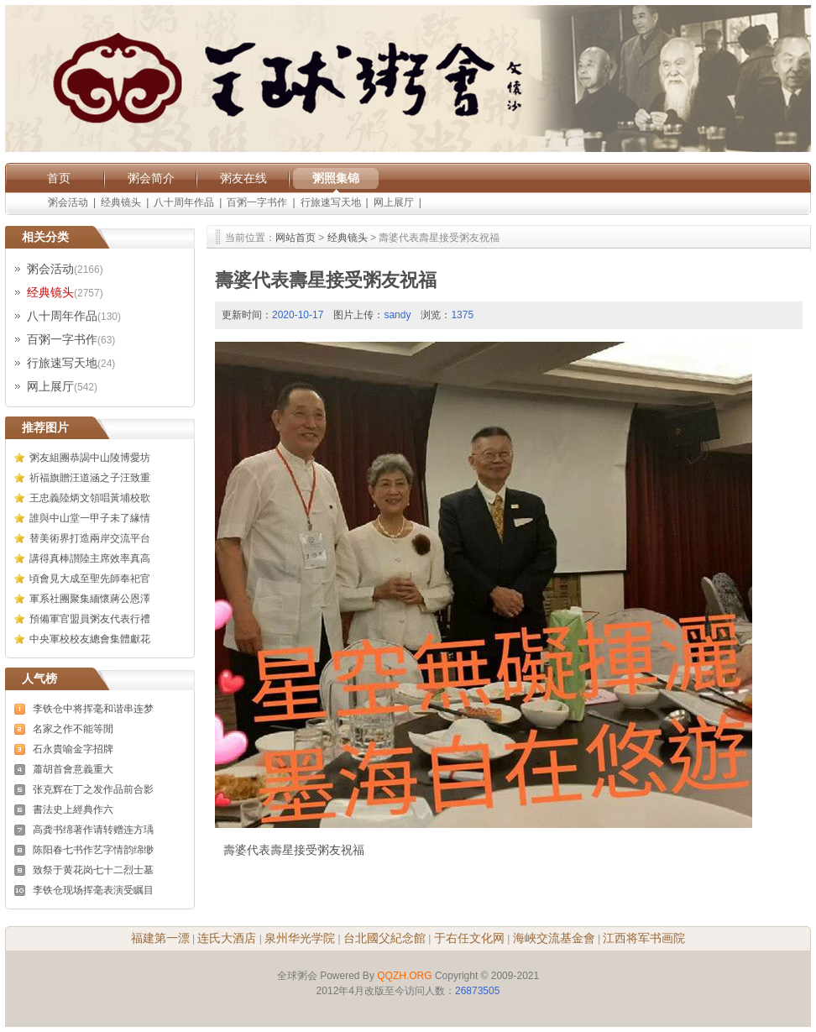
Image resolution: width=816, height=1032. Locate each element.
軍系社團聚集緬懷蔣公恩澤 (89, 599)
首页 (59, 178)
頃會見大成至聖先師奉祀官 (89, 578)
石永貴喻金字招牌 (73, 749)
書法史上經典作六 (73, 809)
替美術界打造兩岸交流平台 (89, 538)
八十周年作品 (184, 202)
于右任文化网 (469, 938)
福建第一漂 (160, 938)
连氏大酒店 (226, 938)
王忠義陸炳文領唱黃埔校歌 (89, 498)
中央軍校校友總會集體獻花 (89, 639)
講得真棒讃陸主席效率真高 (89, 558)
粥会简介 (151, 178)
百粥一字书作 (257, 202)
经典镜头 (121, 202)
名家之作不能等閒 (73, 729)
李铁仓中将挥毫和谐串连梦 (93, 709)
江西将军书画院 (644, 938)
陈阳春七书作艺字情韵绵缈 (93, 850)
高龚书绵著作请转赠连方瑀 (93, 830)
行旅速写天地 (331, 202)
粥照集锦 (335, 178)
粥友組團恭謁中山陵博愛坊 (89, 458)
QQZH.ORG (404, 976)
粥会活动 (68, 202)
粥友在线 (243, 178)
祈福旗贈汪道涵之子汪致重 (89, 478)
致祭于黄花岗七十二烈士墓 (93, 870)
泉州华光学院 (299, 938)
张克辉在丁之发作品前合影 (93, 789)
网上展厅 (394, 202)
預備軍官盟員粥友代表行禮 (89, 619)
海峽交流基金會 (554, 938)
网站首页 (295, 238)
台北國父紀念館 (384, 938)
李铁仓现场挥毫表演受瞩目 (93, 890)
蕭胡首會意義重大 (73, 769)
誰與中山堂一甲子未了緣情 (89, 518)
